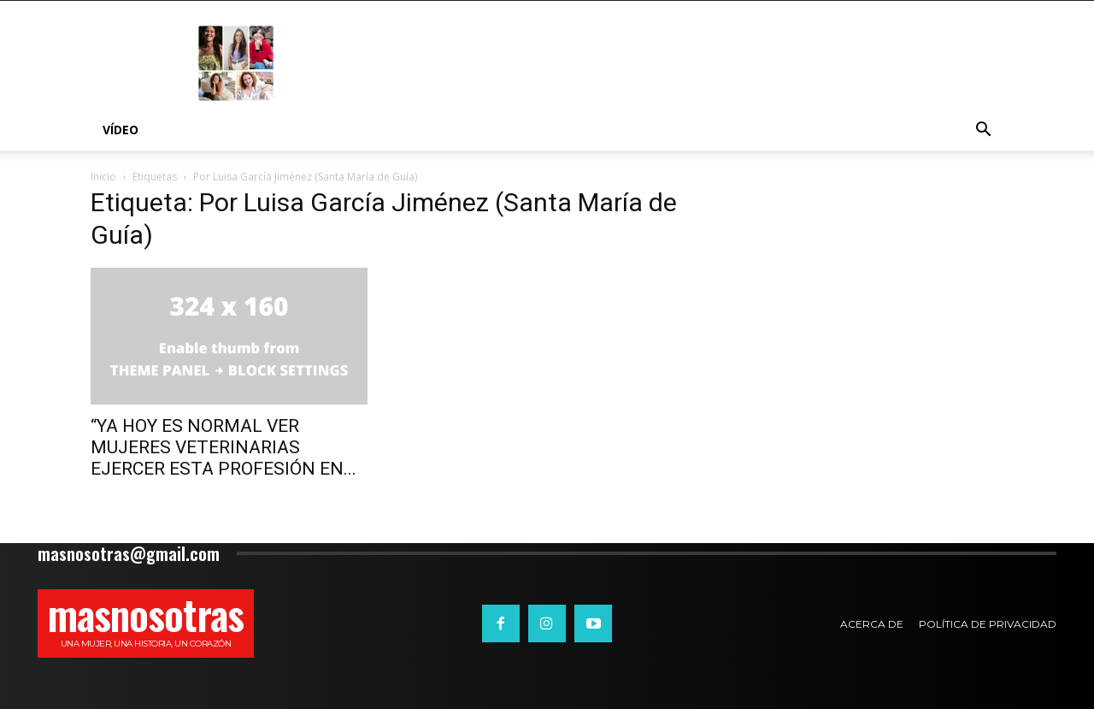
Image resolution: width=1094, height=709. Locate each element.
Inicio (103, 176)
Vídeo (120, 129)
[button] (982, 131)
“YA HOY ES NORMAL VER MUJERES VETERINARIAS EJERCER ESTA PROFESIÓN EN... (223, 447)
